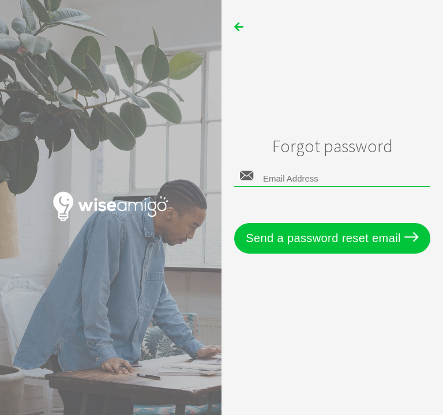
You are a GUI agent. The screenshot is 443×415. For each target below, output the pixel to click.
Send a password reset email (332, 238)
